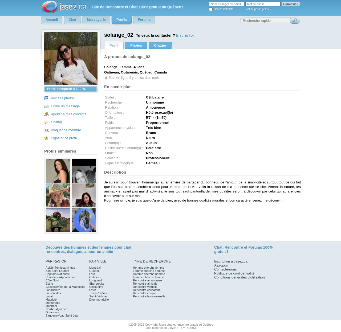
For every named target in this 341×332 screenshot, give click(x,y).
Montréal (51, 306)
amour (90, 251)
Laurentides (53, 293)
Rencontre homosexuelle (149, 296)
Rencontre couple (144, 293)
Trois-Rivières (98, 293)
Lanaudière (53, 290)
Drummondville (99, 299)
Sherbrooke (96, 283)
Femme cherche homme (149, 270)
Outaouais (52, 312)
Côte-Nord (52, 280)
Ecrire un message (65, 106)
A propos (221, 265)
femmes (106, 247)
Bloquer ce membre (66, 130)
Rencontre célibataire (147, 290)
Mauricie (51, 299)
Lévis (92, 290)
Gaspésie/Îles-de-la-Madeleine (65, 286)
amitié (107, 251)
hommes (79, 247)
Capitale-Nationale (58, 274)
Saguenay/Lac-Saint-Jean (62, 315)
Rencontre (234, 247)
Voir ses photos (63, 98)
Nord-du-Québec (56, 309)
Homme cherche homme (149, 274)
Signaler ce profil (64, 138)
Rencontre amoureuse (147, 280)
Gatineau (95, 277)
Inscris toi (185, 35)
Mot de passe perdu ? (258, 9)
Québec (94, 270)
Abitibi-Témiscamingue (60, 267)
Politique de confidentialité (234, 273)
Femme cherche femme (148, 277)
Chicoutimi (96, 286)
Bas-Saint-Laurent (57, 270)
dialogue (74, 251)
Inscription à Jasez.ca (230, 261)
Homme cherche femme (148, 267)
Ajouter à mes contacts (68, 114)
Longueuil (95, 280)
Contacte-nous (225, 269)
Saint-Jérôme (98, 296)
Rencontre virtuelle (145, 286)
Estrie (49, 283)
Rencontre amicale (145, 283)
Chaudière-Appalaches (60, 277)
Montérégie (53, 302)
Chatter (56, 122)
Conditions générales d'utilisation (239, 277)
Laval (49, 296)
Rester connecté (223, 8)
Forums (255, 247)
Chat (218, 247)
